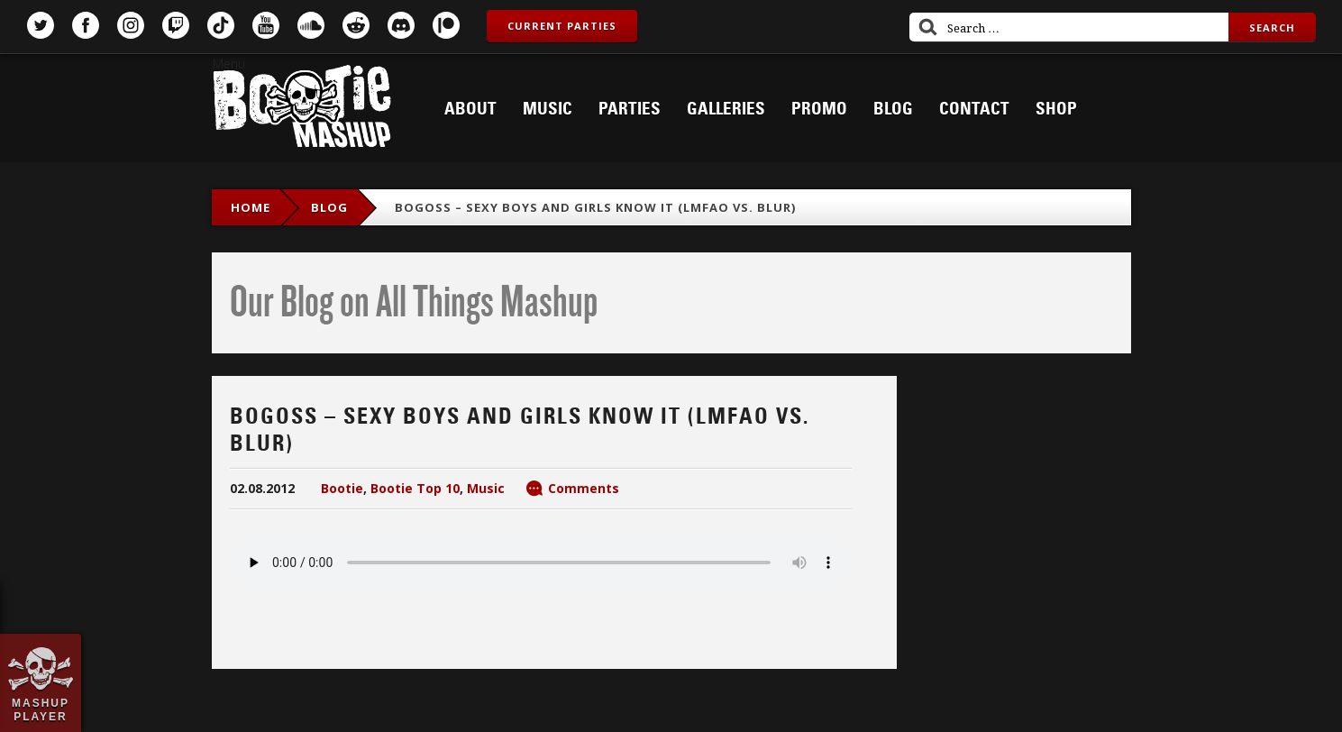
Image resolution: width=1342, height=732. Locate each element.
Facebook (85, 25)
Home (250, 207)
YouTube (265, 25)
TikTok (220, 25)
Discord (401, 25)
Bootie (342, 488)
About (470, 109)
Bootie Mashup (302, 109)
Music (547, 109)
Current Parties (561, 25)
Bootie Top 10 (415, 488)
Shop (1056, 109)
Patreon (446, 25)
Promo (819, 109)
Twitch (175, 25)
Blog (893, 109)
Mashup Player (40, 709)
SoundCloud (310, 25)
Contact (974, 109)
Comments (583, 488)
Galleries (726, 109)
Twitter (40, 25)
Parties (629, 109)
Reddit (356, 25)
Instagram (130, 25)
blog (329, 207)
